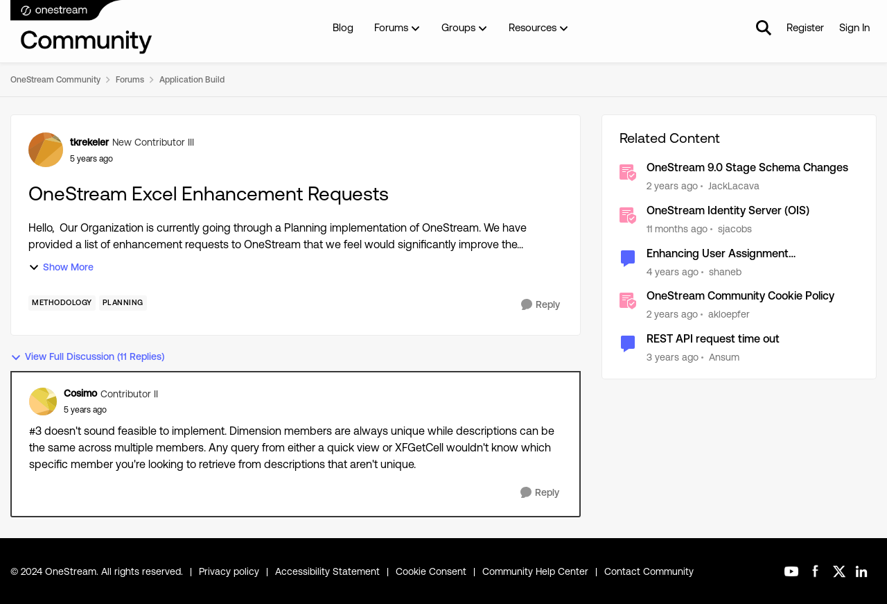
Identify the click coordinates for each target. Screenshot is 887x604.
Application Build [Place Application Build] (192, 80)
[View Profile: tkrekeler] (45, 149)
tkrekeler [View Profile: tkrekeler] (89, 142)
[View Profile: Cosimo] (43, 401)
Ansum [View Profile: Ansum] (724, 357)
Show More (61, 267)
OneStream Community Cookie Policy (740, 295)
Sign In (854, 27)
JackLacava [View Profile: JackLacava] (733, 185)
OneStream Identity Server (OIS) (728, 210)
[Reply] (540, 304)
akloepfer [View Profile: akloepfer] (729, 314)
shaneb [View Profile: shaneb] (725, 271)
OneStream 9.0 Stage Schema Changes (747, 167)
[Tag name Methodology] (62, 303)
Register (805, 27)
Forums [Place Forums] (130, 80)
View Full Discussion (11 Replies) (87, 357)
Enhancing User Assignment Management (718, 254)
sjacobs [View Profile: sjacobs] (735, 228)
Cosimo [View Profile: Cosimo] (80, 393)
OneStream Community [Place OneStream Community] (55, 80)
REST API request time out (713, 338)
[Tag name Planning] (123, 303)
